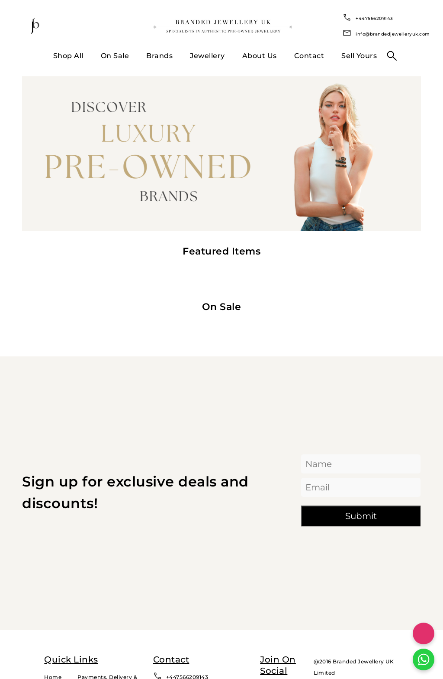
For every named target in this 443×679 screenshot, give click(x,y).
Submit (361, 516)
